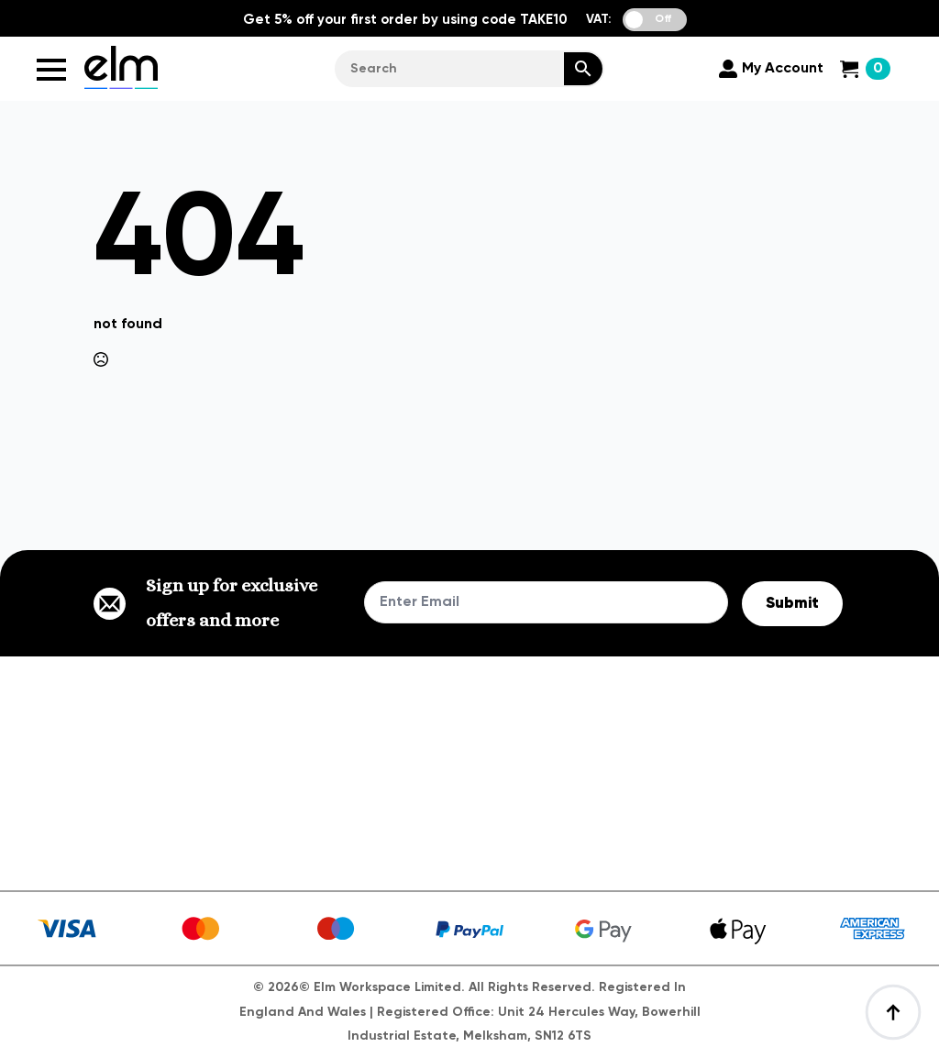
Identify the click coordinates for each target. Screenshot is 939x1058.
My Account (782, 68)
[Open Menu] (51, 69)
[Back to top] (893, 1012)
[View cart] (865, 69)
